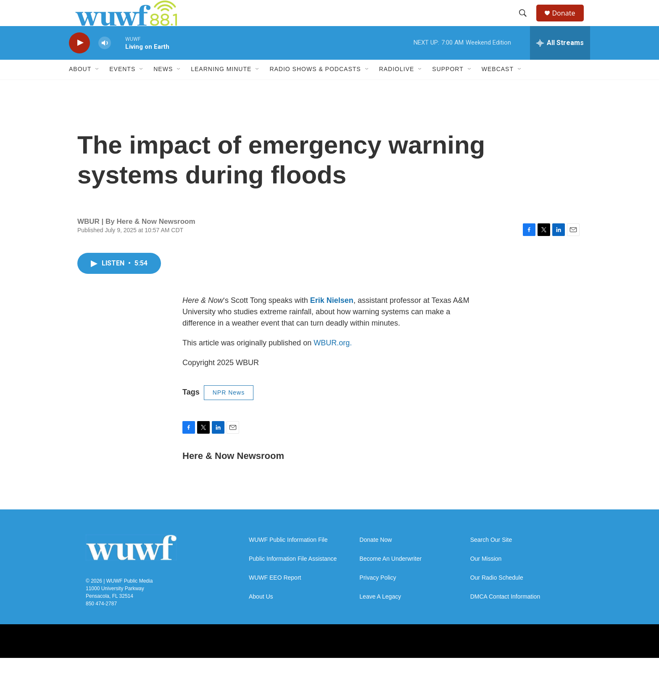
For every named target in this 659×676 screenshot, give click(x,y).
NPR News (229, 411)
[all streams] (560, 61)
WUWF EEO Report (275, 596)
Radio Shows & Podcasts (315, 87)
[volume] (105, 61)
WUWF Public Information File (288, 558)
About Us (261, 615)
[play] (79, 61)
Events (122, 87)
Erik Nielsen (331, 319)
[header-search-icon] (527, 22)
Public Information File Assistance (293, 577)
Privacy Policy (377, 596)
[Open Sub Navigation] (97, 87)
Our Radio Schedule (496, 596)
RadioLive (396, 87)
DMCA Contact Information (505, 615)
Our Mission (486, 577)
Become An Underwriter (390, 577)
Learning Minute (221, 87)
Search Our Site (491, 558)
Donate (569, 22)
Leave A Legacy (380, 615)
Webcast (498, 87)
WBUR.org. (333, 361)
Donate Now (375, 558)
